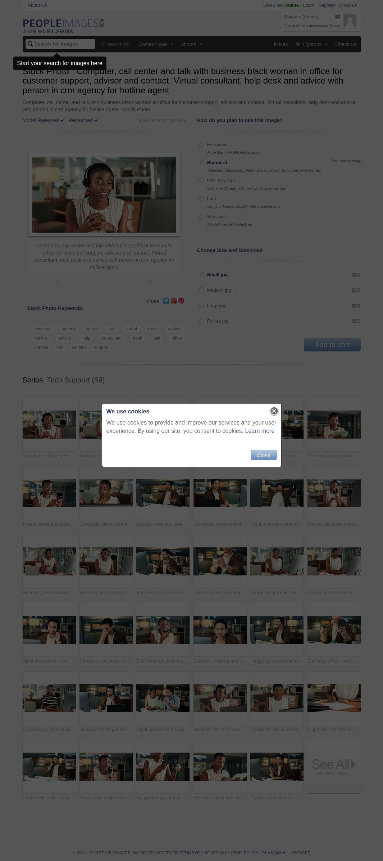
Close (263, 455)
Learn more (260, 431)
